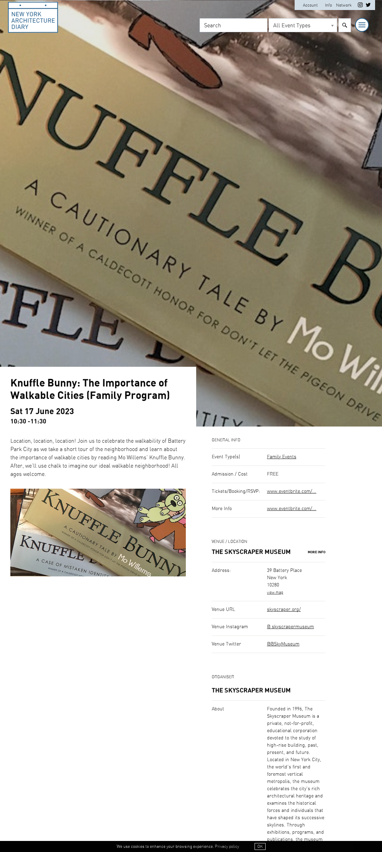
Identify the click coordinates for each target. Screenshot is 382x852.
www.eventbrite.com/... (291, 491)
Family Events (281, 456)
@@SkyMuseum (283, 644)
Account (310, 5)
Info (328, 5)
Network (344, 5)
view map (275, 592)
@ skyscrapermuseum (290, 626)
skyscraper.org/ (284, 609)
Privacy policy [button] (227, 846)
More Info (316, 552)
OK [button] (260, 846)
